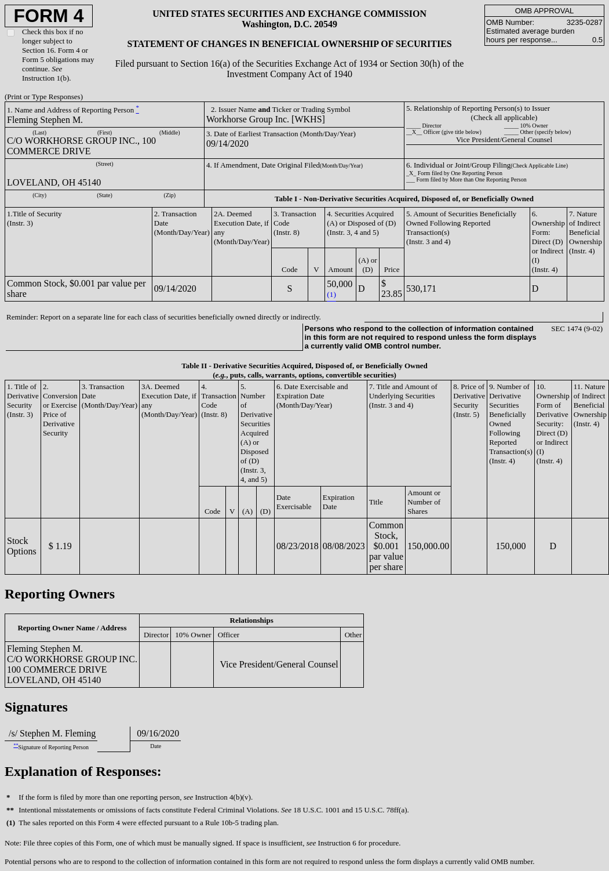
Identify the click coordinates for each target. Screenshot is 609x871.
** (15, 745)
